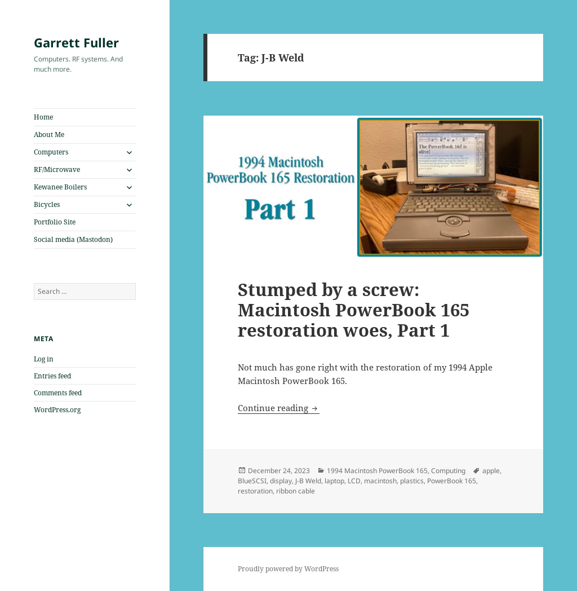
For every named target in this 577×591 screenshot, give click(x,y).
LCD (354, 481)
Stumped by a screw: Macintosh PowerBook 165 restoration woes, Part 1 (353, 309)
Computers (51, 152)
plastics (412, 481)
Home (43, 117)
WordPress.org (57, 409)
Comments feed (58, 393)
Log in (44, 359)
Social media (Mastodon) (73, 239)
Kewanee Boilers (60, 187)
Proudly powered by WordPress (288, 569)
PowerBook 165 (451, 481)
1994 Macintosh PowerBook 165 (377, 470)
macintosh (380, 481)
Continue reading (278, 407)
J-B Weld (308, 481)
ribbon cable (295, 491)
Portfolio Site (55, 222)
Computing (448, 470)
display (281, 481)
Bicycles (47, 204)
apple (491, 470)
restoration (255, 491)
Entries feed (52, 376)
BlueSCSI (252, 481)
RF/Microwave (57, 169)
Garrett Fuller (76, 42)
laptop (334, 481)
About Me (49, 134)
